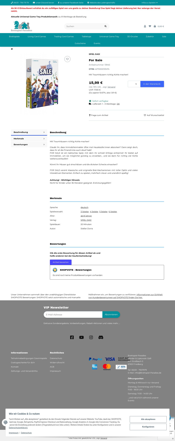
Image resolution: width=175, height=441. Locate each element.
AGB (52, 367)
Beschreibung (29, 132)
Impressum (15, 433)
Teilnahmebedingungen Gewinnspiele (29, 358)
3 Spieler (85, 211)
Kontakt (15, 367)
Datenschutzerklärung (19, 428)
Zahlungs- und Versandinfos (24, 371)
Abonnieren (111, 314)
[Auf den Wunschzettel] (67, 59)
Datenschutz (27, 433)
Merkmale (29, 138)
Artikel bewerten (61, 262)
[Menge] (134, 84)
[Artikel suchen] (105, 26)
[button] (149, 2)
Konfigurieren (147, 427)
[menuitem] (14, 36)
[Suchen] (83, 26)
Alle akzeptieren (147, 419)
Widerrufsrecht (57, 362)
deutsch (84, 207)
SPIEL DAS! (86, 220)
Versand (111, 87)
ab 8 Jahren (86, 216)
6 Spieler (113, 211)
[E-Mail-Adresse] (73, 314)
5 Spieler (103, 211)
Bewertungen (29, 144)
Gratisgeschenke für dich (23, 362)
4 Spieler (94, 211)
